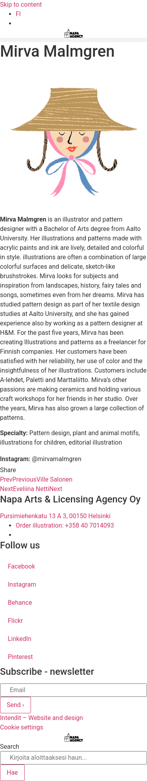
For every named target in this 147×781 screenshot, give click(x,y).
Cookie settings (21, 727)
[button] (73, 40)
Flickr (15, 620)
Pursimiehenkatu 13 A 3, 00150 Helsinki (55, 516)
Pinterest (20, 657)
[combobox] (73, 757)
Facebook (21, 566)
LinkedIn (19, 639)
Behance (20, 602)
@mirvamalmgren (56, 459)
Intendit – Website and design (41, 718)
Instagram (22, 584)
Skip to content (21, 4)
